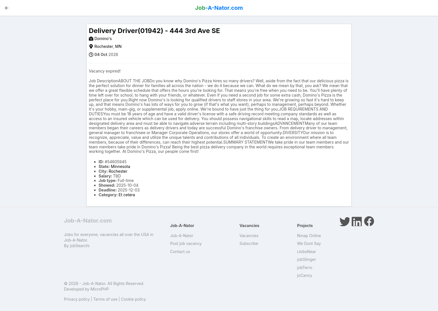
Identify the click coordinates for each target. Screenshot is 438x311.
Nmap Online (309, 235)
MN (118, 46)
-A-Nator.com (219, 7)
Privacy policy (77, 299)
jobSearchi (79, 245)
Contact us (180, 251)
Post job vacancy (186, 243)
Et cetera (127, 194)
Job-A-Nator (181, 235)
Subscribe (248, 243)
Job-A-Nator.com (88, 220)
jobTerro (304, 267)
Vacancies (248, 235)
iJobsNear (306, 251)
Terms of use (105, 299)
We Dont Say (309, 243)
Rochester (103, 46)
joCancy (304, 275)
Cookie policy (133, 299)
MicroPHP (100, 289)
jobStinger (306, 259)
